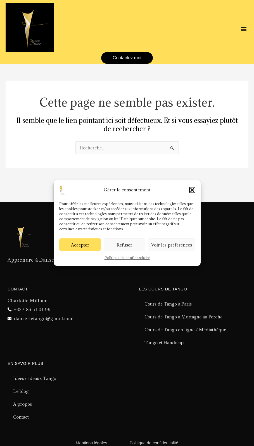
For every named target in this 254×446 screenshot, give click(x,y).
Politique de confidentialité (127, 257)
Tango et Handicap (164, 342)
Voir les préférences (171, 245)
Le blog (21, 391)
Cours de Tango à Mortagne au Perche (183, 317)
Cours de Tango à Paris (168, 304)
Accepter (80, 245)
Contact (21, 417)
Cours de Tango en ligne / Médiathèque (185, 329)
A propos (22, 404)
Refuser (124, 245)
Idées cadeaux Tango (34, 378)
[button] (192, 190)
